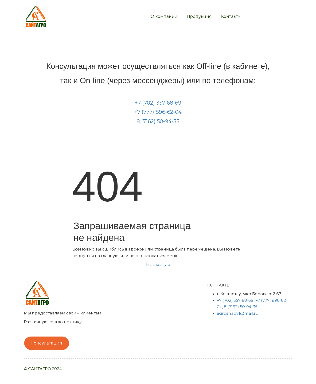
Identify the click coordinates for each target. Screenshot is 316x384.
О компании (164, 16)
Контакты (231, 16)
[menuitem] (164, 17)
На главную (158, 264)
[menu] (150, 17)
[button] (199, 17)
